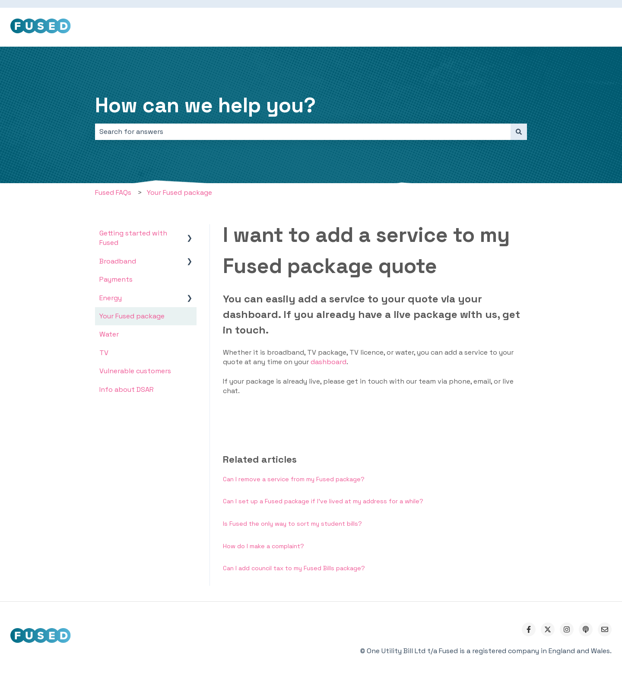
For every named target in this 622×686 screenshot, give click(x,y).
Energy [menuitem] (110, 297)
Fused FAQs (113, 192)
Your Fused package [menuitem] (132, 316)
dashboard (328, 361)
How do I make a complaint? (263, 546)
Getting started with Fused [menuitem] (133, 238)
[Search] (519, 132)
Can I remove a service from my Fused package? (294, 479)
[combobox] (303, 132)
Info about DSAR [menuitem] (126, 389)
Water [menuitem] (109, 334)
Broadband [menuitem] (117, 261)
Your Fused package (179, 192)
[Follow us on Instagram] (567, 629)
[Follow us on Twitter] (548, 629)
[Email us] (605, 629)
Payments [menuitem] (116, 279)
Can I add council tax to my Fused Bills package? (294, 568)
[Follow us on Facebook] (529, 629)
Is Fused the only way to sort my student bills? (292, 523)
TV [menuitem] (103, 352)
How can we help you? (205, 105)
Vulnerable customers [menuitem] (135, 370)
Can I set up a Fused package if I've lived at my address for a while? (323, 501)
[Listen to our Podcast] (586, 629)
